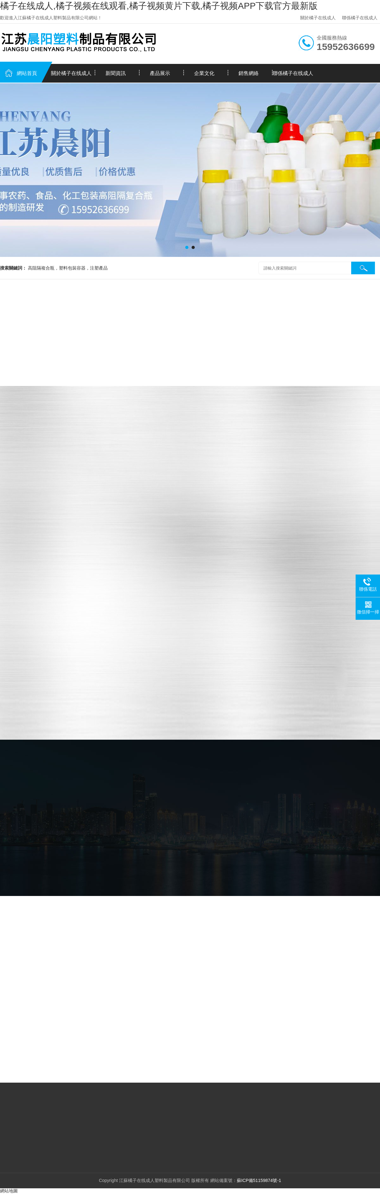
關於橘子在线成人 (318, 17)
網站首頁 (27, 73)
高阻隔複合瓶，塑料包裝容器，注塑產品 (68, 268)
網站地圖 (9, 1190)
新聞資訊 (115, 73)
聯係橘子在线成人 (359, 17)
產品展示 (160, 73)
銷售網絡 (248, 73)
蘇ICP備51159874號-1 (259, 1180)
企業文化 (204, 73)
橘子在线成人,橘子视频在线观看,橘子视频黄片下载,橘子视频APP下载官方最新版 (159, 6)
